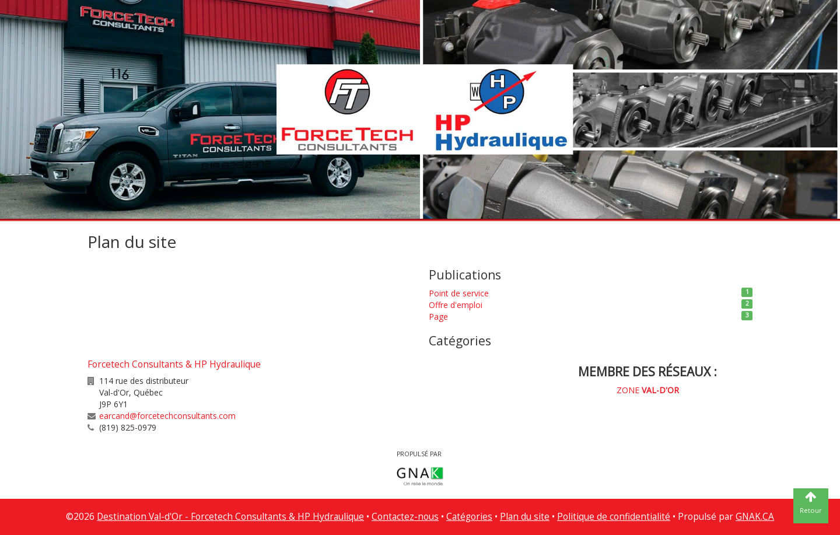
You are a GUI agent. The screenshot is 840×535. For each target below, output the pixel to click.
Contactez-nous (405, 516)
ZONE (648, 390)
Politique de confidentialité (613, 516)
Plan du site (525, 516)
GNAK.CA (755, 516)
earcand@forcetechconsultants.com (167, 415)
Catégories (469, 516)
